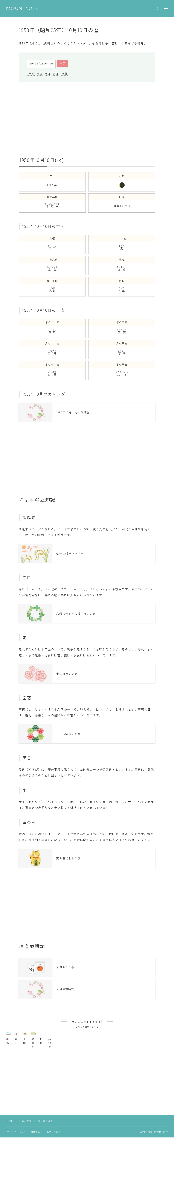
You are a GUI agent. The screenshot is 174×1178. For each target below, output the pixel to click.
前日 (39, 73)
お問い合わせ (53, 1150)
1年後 (64, 73)
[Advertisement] (87, 119)
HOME (9, 1139)
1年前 (31, 73)
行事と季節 (25, 1139)
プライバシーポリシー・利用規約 (23, 1150)
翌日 (55, 73)
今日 (47, 73)
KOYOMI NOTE (22, 8)
